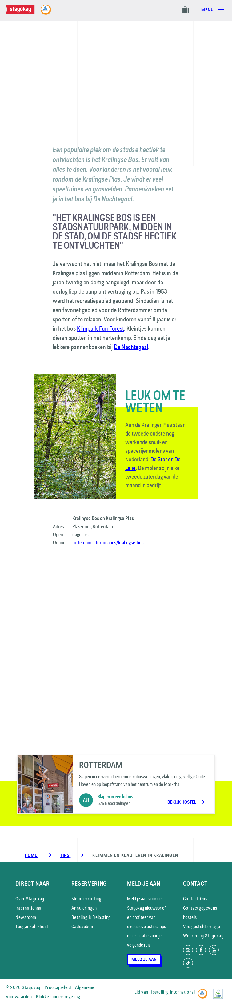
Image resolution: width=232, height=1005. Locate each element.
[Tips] (65, 855)
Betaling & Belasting (91, 917)
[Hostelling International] (204, 991)
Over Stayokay (29, 898)
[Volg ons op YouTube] (214, 950)
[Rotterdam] (116, 784)
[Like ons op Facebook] (201, 950)
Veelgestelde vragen (202, 926)
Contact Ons (195, 898)
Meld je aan (144, 959)
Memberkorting (86, 898)
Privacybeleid (58, 987)
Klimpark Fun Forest (100, 328)
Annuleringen (84, 908)
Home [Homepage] (31, 855)
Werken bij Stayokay (203, 935)
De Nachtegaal (131, 347)
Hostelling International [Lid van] (172, 992)
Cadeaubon (82, 926)
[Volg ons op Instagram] (188, 950)
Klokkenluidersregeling (58, 996)
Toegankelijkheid (31, 926)
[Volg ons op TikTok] (188, 963)
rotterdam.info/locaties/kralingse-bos (108, 542)
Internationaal (28, 908)
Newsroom (25, 917)
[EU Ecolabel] (219, 991)
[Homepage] (26, 13)
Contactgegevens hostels (200, 912)
